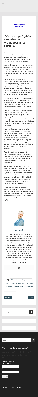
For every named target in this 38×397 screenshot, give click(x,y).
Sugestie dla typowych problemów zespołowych (19, 286)
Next (31, 297)
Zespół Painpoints (10, 290)
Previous (8, 297)
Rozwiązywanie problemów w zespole (22, 283)
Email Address (7, 363)
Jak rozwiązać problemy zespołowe (21, 280)
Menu (4, 3)
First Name (5, 369)
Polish (6, 283)
